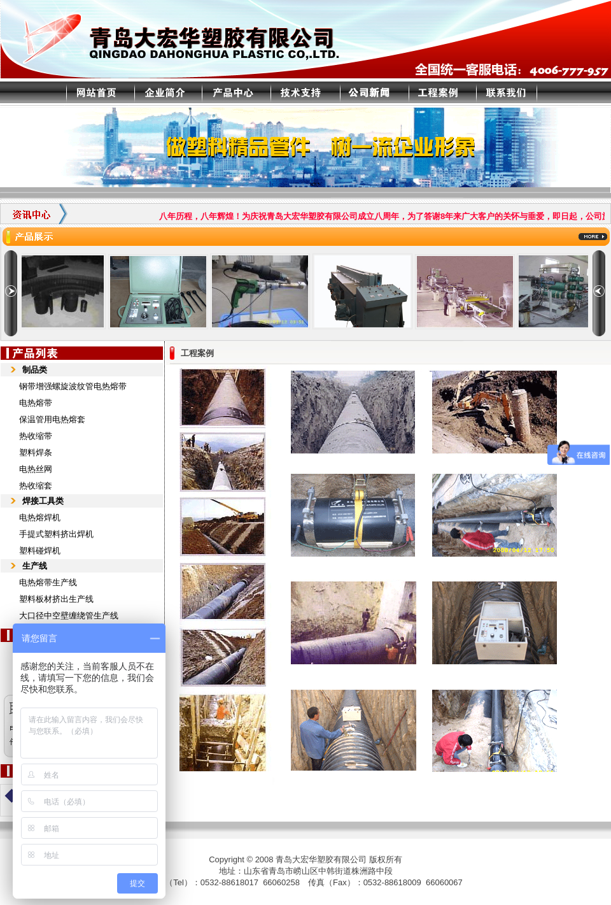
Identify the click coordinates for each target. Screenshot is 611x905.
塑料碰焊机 (39, 550)
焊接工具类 (43, 501)
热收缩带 (35, 436)
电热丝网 (35, 469)
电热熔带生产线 (48, 582)
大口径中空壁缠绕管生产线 (68, 615)
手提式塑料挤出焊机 (56, 534)
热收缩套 (35, 485)
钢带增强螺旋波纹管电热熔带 (73, 386)
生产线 (34, 566)
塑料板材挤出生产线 (56, 599)
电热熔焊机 (39, 517)
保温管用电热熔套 (52, 419)
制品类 (34, 369)
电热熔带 (35, 403)
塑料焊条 (35, 452)
